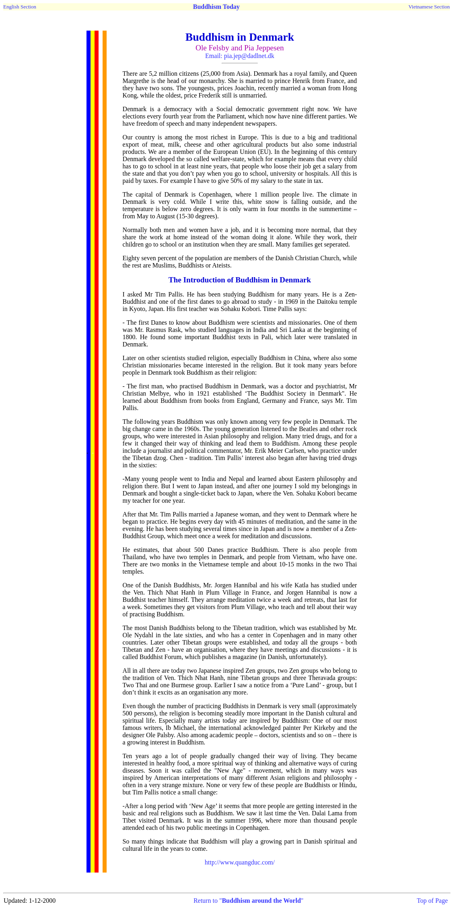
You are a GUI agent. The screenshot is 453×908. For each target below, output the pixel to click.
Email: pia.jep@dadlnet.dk (239, 55)
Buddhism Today (216, 6)
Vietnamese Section (429, 7)
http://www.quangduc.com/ (240, 862)
